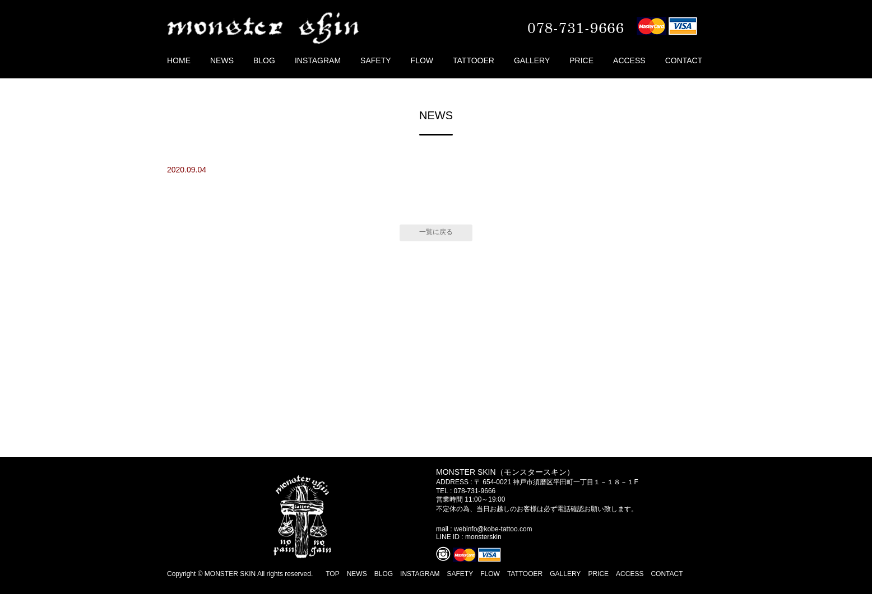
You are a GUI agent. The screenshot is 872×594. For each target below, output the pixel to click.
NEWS (222, 60)
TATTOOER (473, 60)
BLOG (264, 60)
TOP (332, 574)
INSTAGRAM (318, 60)
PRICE (581, 60)
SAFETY (375, 60)
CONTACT (684, 60)
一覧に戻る (436, 232)
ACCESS (629, 60)
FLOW (422, 60)
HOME (179, 60)
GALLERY (532, 60)
